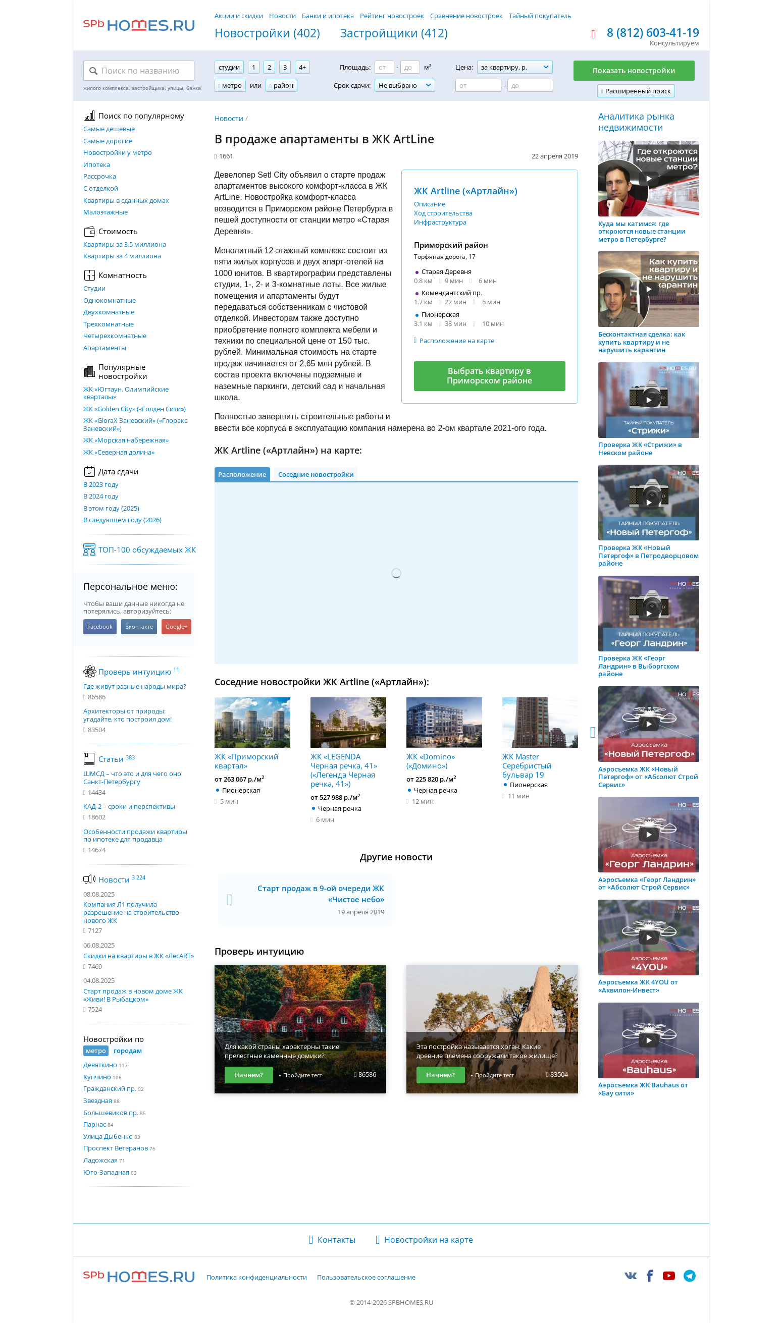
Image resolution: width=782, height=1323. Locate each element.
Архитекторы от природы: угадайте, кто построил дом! (127, 715)
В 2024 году (101, 496)
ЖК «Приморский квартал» (252, 733)
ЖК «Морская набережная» (126, 440)
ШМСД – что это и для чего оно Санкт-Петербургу (132, 778)
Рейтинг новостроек (392, 15)
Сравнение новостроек (466, 15)
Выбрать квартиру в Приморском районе (489, 375)
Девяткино (100, 1064)
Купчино (97, 1076)
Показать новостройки (634, 70)
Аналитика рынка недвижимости (636, 122)
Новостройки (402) (267, 33)
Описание (429, 203)
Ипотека (96, 165)
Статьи (116, 758)
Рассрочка (99, 177)
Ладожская (100, 1160)
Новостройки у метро (117, 153)
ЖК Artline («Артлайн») (465, 191)
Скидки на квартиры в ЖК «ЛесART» (138, 955)
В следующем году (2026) (122, 520)
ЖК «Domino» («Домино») (444, 733)
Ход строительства (443, 212)
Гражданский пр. (109, 1088)
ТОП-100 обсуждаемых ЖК (147, 549)
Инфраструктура (440, 222)
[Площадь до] (410, 67)
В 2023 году (101, 485)
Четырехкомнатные (114, 336)
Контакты (336, 1239)
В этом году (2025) (111, 509)
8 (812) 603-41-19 (653, 33)
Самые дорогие (107, 141)
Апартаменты (104, 348)
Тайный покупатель (540, 15)
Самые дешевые (109, 129)
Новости (282, 15)
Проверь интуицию (138, 671)
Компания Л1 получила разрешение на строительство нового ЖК (131, 912)
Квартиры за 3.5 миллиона (124, 245)
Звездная (97, 1100)
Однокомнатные (109, 301)
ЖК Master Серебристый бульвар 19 (540, 738)
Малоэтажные (105, 212)
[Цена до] (530, 85)
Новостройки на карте (428, 1239)
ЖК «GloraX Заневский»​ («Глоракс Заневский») (135, 424)
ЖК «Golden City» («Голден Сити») (134, 409)
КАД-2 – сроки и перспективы (129, 807)
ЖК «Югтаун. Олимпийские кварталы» (126, 393)
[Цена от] (478, 85)
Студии (94, 289)
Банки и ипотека (328, 15)
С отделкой (100, 189)
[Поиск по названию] (138, 71)
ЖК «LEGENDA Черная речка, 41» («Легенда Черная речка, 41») (348, 742)
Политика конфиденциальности (256, 1278)
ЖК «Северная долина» (118, 453)
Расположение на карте (457, 340)
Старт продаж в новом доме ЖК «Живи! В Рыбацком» (133, 995)
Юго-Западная (106, 1172)
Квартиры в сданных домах (126, 201)
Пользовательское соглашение (366, 1278)
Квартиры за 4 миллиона (122, 256)
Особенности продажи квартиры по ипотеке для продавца (135, 836)
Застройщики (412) (394, 33)
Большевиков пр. (110, 1112)
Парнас (94, 1124)
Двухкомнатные (108, 312)
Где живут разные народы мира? (134, 687)
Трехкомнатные (108, 324)
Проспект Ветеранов (115, 1147)
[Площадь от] (384, 67)
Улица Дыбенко (108, 1136)
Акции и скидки (239, 15)
